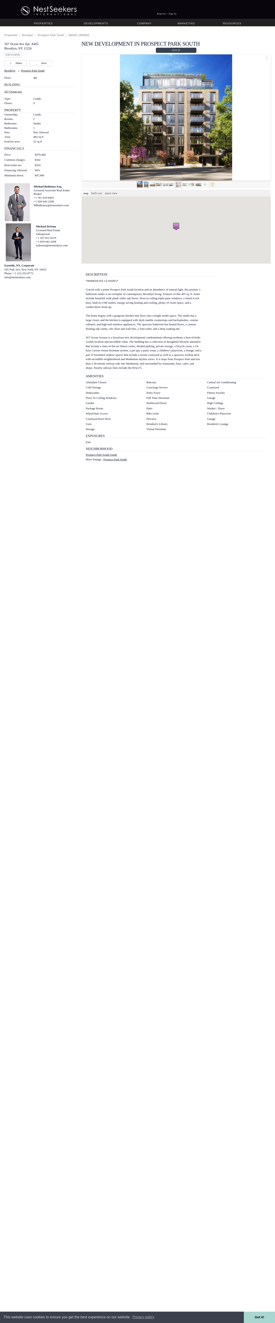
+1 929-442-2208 (44, 201)
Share (15, 63)
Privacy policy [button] (143, 1317)
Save (41, 63)
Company (144, 23)
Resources (232, 23)
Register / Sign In (167, 13)
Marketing (186, 23)
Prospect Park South (51, 35)
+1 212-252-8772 (23, 273)
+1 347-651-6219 (46, 237)
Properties (43, 23)
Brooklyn (27, 35)
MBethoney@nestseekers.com (51, 205)
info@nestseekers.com (17, 277)
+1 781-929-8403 (44, 197)
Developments (96, 23)
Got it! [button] (259, 1317)
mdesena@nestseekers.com (52, 245)
